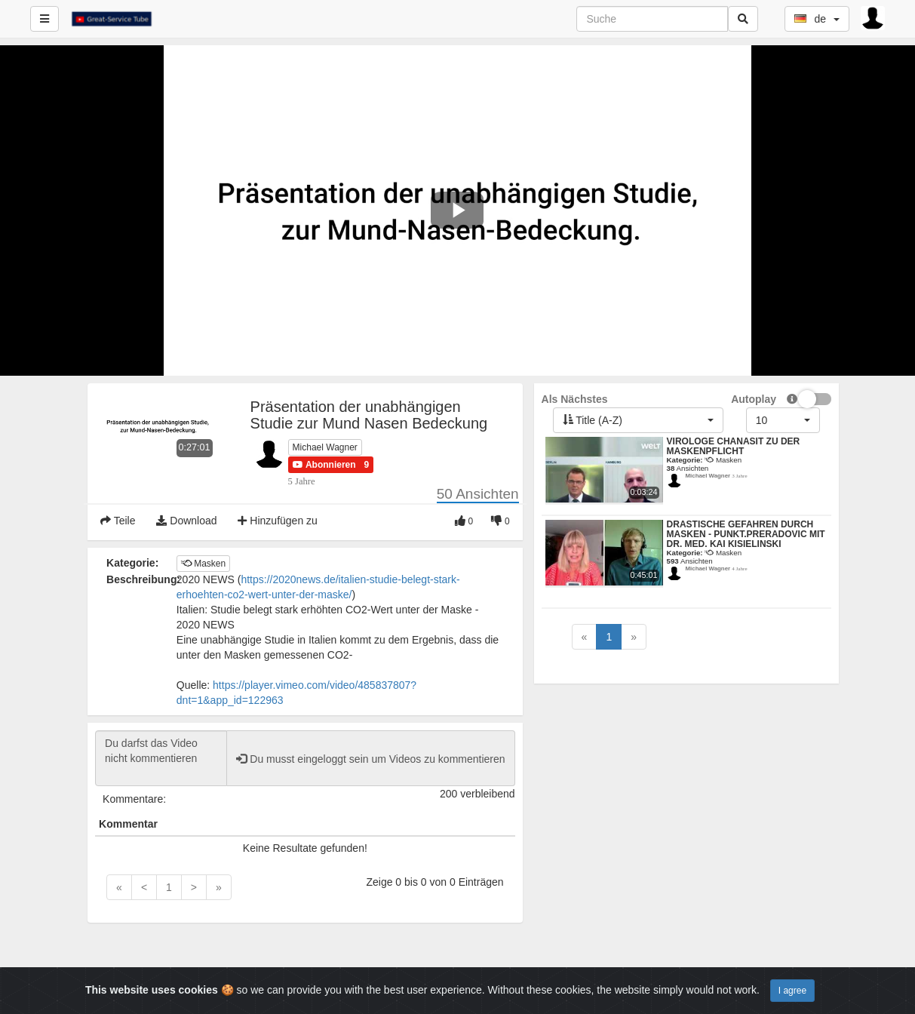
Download (186, 521)
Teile (117, 521)
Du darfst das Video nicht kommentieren (161, 758)
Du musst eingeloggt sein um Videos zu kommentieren (370, 759)
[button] (324, 464)
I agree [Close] (792, 990)
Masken (203, 563)
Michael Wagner (325, 447)
